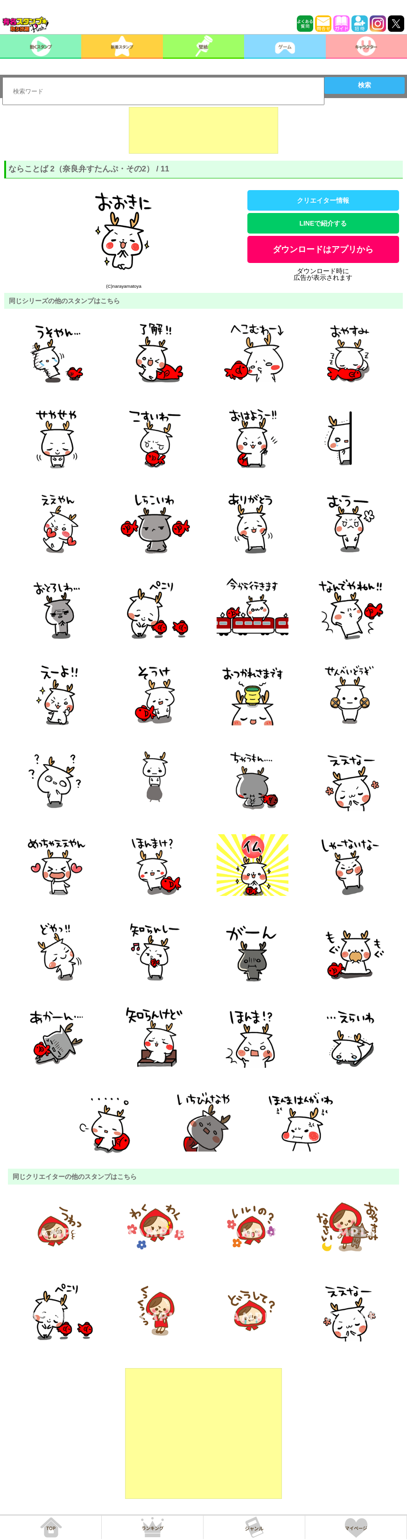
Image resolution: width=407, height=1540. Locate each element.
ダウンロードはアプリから (323, 249)
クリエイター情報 (323, 200)
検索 (364, 85)
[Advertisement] (203, 130)
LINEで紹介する (323, 223)
